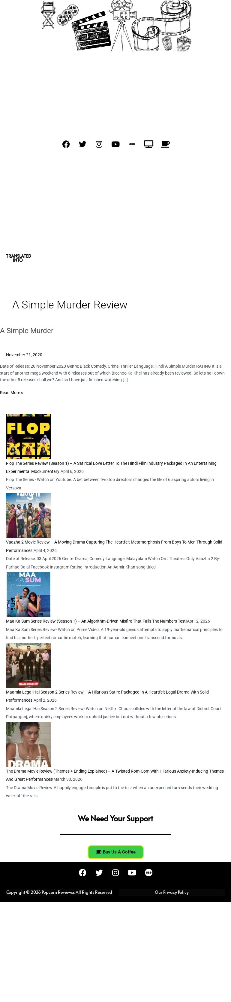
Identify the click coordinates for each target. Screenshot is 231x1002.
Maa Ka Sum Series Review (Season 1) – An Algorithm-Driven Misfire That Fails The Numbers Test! (96, 621)
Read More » (11, 392)
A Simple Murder (26, 330)
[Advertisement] (115, 203)
